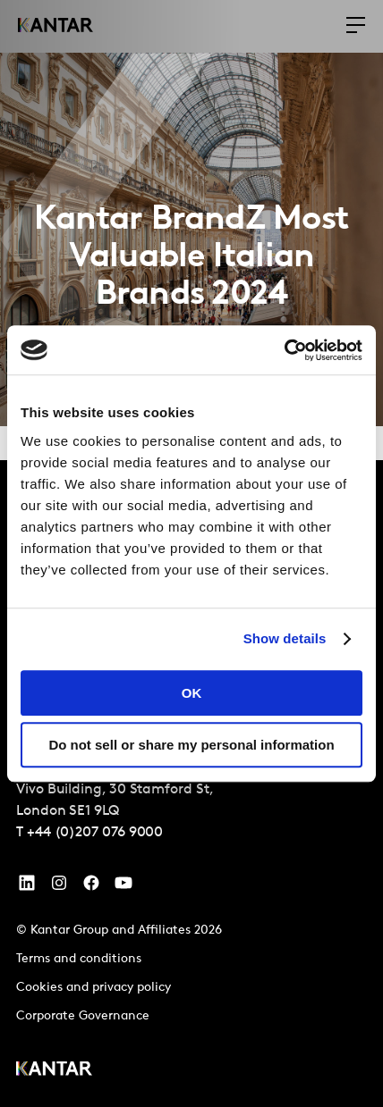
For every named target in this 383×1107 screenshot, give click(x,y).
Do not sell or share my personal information (191, 744)
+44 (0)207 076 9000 (95, 833)
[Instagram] (59, 887)
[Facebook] (91, 887)
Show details (285, 638)
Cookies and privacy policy (93, 987)
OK (192, 692)
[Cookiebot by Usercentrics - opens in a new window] (284, 350)
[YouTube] (27, 887)
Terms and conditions (78, 959)
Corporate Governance (82, 1016)
